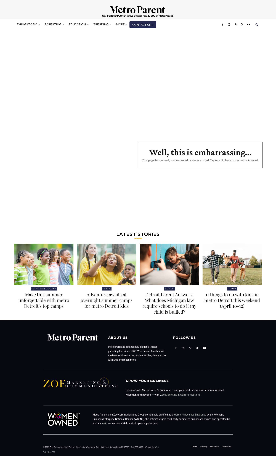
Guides (232, 288)
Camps (107, 288)
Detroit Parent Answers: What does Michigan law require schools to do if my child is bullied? (169, 303)
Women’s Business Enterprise (190, 414)
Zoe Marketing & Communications (180, 394)
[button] (257, 25)
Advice (169, 288)
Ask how (107, 423)
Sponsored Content (43, 288)
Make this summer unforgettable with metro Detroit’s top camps (44, 303)
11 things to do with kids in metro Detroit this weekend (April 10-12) (232, 300)
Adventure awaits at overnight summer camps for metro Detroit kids (106, 303)
